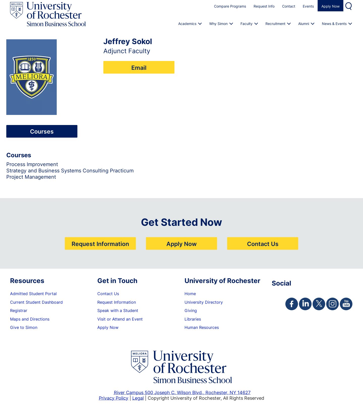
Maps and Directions (29, 319)
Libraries (193, 319)
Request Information (100, 244)
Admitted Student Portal (33, 293)
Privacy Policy (113, 398)
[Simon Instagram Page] (332, 304)
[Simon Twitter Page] (319, 304)
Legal (138, 398)
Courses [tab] (42, 131)
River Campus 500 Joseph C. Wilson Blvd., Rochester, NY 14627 (182, 392)
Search (349, 5)
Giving (191, 310)
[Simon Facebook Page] (291, 304)
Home (190, 293)
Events (308, 6)
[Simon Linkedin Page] (305, 304)
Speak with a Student (117, 310)
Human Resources (202, 327)
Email (138, 68)
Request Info (264, 6)
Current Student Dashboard (36, 302)
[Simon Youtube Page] (346, 304)
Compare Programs (230, 6)
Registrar (18, 310)
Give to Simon (23, 327)
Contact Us (263, 244)
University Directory (204, 302)
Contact (288, 6)
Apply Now (330, 6)
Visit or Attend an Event (120, 319)
